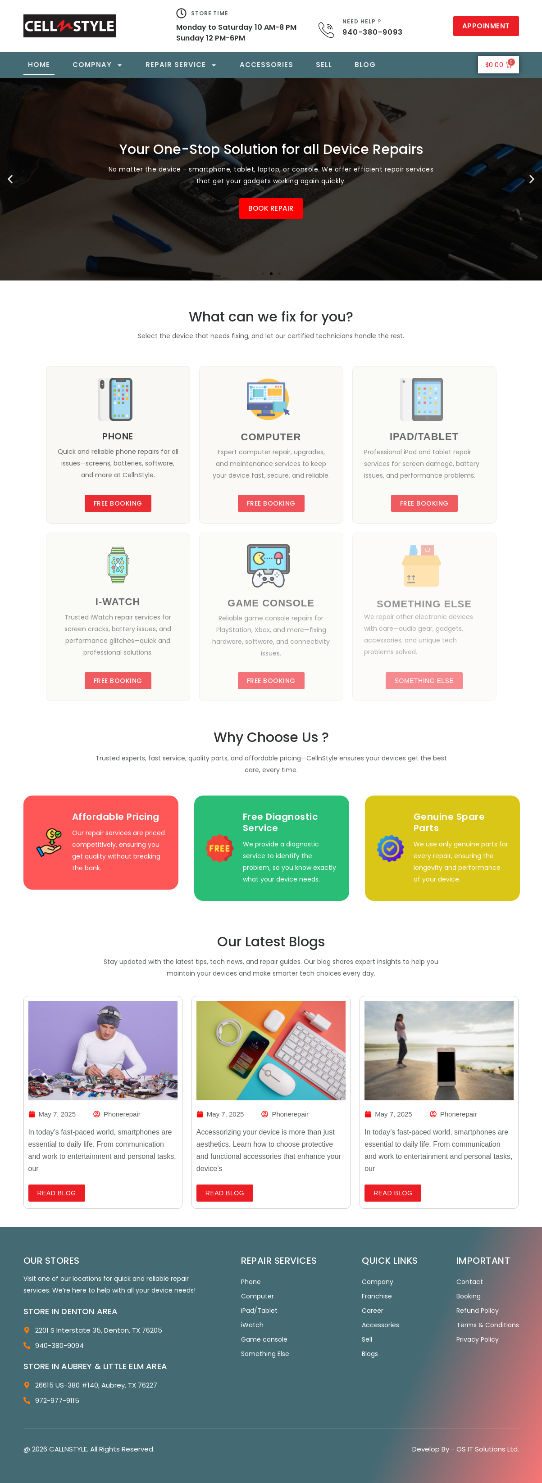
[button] (10, 179)
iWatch (252, 1324)
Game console (264, 1339)
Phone (251, 1281)
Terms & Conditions (487, 1324)
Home (39, 64)
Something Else (265, 1353)
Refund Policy (477, 1310)
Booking (468, 1296)
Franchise (377, 1296)
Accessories (266, 64)
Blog (365, 64)
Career (372, 1310)
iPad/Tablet (259, 1310)
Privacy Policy (477, 1339)
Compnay (98, 65)
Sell (324, 64)
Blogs (370, 1353)
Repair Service (181, 65)
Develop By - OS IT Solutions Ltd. (465, 1449)
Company (377, 1281)
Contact (469, 1281)
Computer (257, 1296)
